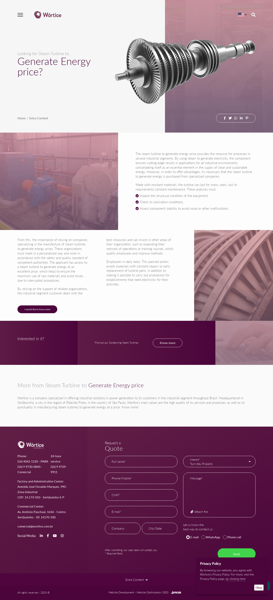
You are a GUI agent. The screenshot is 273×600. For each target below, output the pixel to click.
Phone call (234, 537)
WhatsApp (213, 537)
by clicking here (236, 579)
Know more (167, 343)
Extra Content (38, 118)
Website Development (121, 592)
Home (21, 118)
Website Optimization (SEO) (152, 592)
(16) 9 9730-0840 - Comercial (29, 469)
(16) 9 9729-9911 (59, 469)
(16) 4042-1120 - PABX (32, 461)
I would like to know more (37, 309)
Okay (259, 587)
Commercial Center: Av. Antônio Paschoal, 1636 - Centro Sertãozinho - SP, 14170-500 (41, 511)
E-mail (194, 537)
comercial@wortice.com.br (35, 526)
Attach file (199, 511)
